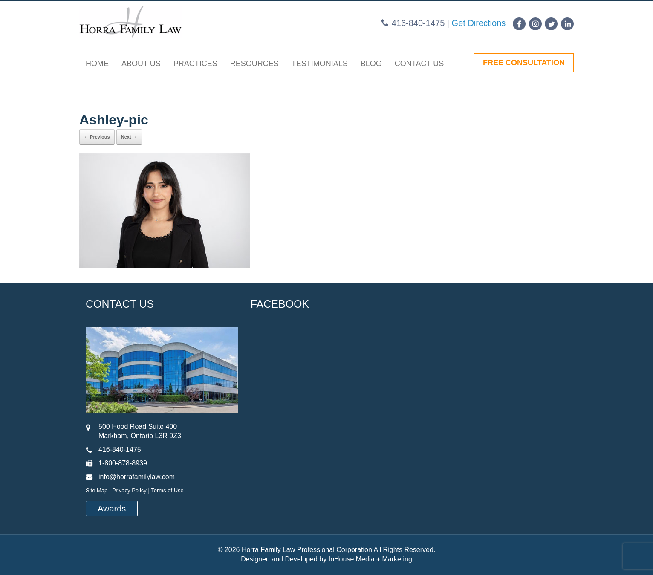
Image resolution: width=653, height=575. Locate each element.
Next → (129, 136)
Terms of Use (167, 490)
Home (97, 63)
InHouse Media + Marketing (370, 559)
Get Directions (479, 23)
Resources (254, 63)
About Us (141, 63)
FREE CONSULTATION (524, 62)
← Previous (97, 136)
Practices (195, 63)
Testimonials (320, 63)
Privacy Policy (129, 490)
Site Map (96, 490)
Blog (371, 63)
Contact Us (419, 63)
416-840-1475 (418, 23)
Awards (112, 508)
